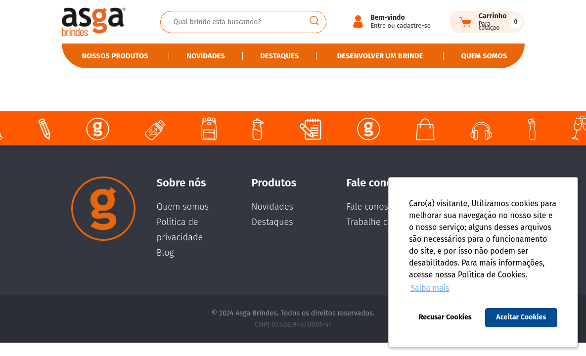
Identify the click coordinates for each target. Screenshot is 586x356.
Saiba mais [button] (430, 288)
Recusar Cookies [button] (445, 317)
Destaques (279, 55)
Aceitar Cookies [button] (521, 317)
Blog (165, 252)
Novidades (205, 55)
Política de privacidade (180, 230)
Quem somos (484, 55)
